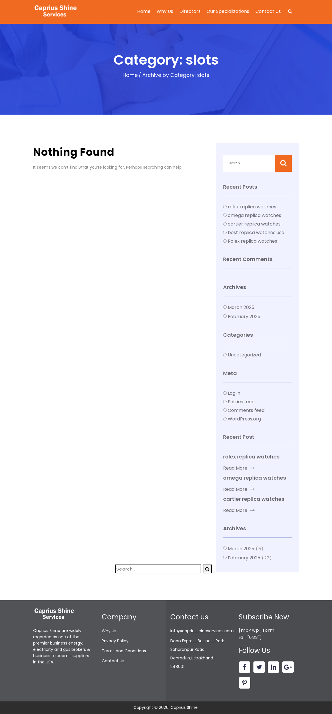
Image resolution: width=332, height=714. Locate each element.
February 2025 (244, 316)
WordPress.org (244, 419)
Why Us (165, 11)
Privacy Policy (115, 641)
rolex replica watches (252, 207)
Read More (239, 468)
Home (144, 11)
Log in (234, 393)
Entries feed (241, 401)
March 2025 (241, 307)
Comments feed (246, 410)
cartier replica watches (254, 224)
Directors (190, 11)
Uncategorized (244, 355)
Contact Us (268, 11)
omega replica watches (254, 215)
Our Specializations (228, 11)
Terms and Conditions (124, 651)
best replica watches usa (256, 232)
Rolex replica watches (252, 241)
